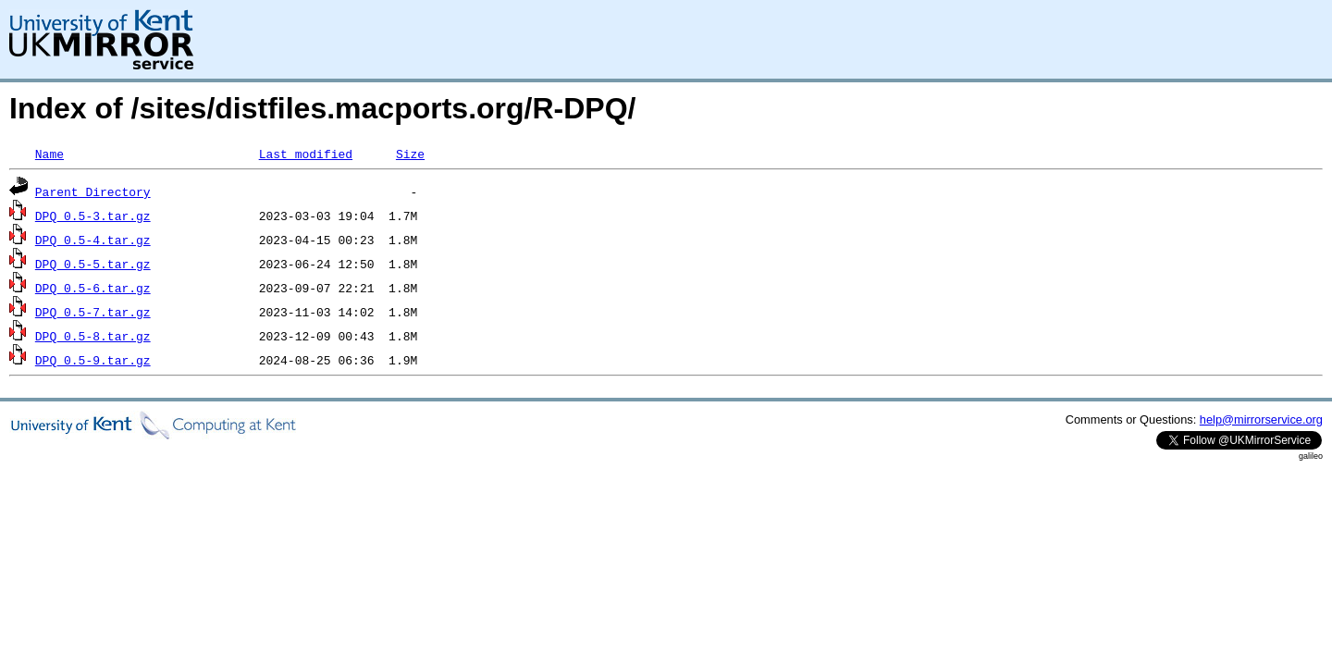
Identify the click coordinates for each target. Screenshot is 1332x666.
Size (410, 153)
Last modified (305, 153)
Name (49, 153)
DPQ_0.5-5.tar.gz (93, 263)
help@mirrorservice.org (1261, 419)
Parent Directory (93, 191)
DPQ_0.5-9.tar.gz (93, 360)
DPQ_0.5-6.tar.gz (93, 287)
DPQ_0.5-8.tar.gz (93, 335)
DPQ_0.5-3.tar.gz (93, 215)
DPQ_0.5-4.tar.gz (93, 239)
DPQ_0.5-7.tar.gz (93, 311)
